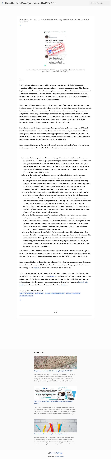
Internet (53, 276)
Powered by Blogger (55, 453)
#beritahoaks (39, 293)
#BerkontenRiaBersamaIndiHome (54, 293)
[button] (20, 25)
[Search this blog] (100, 3)
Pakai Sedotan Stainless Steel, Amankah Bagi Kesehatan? (50, 434)
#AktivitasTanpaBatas (26, 293)
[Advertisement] (55, 333)
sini (63, 285)
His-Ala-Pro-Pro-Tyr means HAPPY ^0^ (30, 3)
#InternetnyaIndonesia (73, 293)
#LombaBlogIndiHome (26, 295)
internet (36, 268)
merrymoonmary (60, 456)
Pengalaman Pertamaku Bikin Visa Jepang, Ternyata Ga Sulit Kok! (53, 371)
